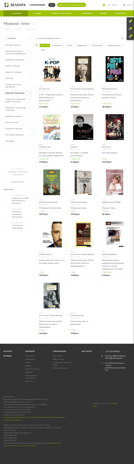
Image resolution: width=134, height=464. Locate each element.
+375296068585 (37, 5)
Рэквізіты (29, 372)
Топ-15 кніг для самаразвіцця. (17, 226)
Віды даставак (58, 359)
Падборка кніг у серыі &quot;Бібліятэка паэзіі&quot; (20, 200)
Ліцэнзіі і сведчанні (32, 369)
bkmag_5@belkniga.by (115, 356)
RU (51, 5)
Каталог (8, 351)
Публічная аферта (60, 368)
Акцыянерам (30, 359)
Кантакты (87, 351)
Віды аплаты (57, 356)
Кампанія (30, 351)
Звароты (28, 381)
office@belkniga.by (113, 358)
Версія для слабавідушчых (71, 5)
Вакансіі (28, 366)
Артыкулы (8, 189)
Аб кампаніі (29, 356)
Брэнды (8, 356)
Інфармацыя (59, 351)
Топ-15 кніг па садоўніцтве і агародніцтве (17, 214)
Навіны (28, 362)
